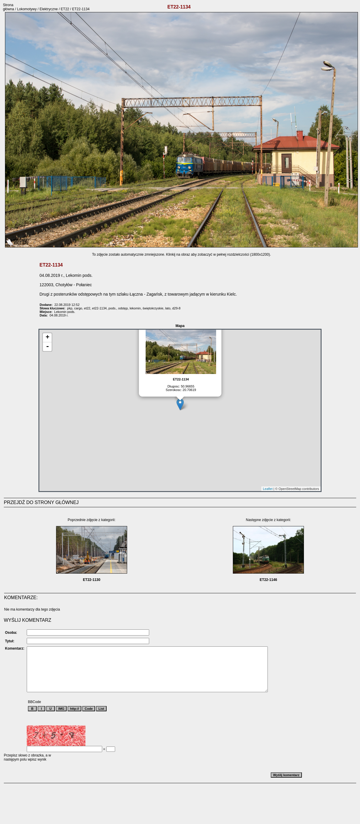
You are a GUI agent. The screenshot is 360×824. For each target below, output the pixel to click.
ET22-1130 (91, 580)
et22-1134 (99, 308)
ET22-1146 (268, 580)
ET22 (65, 9)
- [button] (48, 346)
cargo (78, 308)
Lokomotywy (27, 9)
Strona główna (8, 7)
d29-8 (176, 308)
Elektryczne (49, 9)
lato (168, 308)
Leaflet (267, 489)
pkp (70, 308)
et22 (87, 308)
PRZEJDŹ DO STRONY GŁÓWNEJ (41, 502)
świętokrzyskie (153, 308)
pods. (112, 308)
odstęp (123, 308)
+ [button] (47, 337)
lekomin (135, 308)
